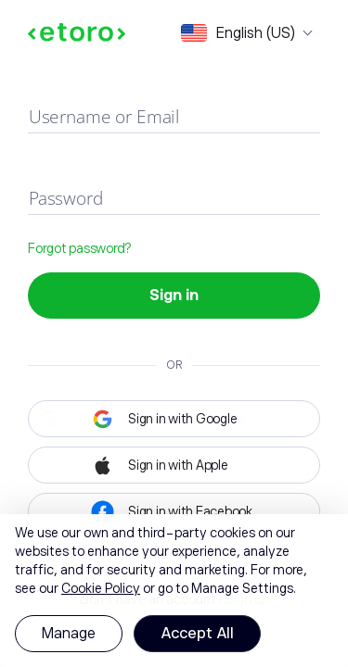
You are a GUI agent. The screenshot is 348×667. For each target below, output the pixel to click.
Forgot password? (79, 248)
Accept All (197, 633)
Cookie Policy (100, 588)
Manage (69, 633)
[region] (174, 590)
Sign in (174, 295)
